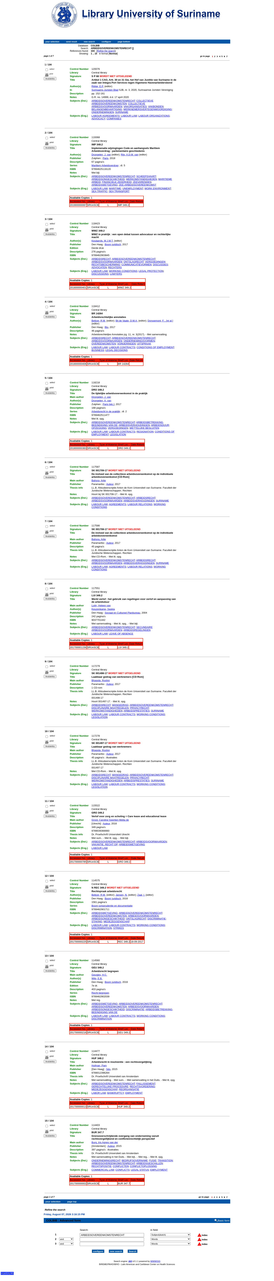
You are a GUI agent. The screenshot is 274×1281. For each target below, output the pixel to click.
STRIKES (118, 928)
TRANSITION (165, 1160)
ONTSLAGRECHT (133, 261)
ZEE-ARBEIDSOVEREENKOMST (137, 184)
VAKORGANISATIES (135, 106)
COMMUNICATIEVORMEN (137, 264)
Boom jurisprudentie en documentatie (112, 905)
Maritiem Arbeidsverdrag (105, 165)
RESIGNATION (145, 431)
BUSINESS (98, 350)
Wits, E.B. (97, 978)
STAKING (97, 921)
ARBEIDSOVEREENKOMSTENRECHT (113, 100)
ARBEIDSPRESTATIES (137, 710)
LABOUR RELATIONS (139, 504)
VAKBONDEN (155, 106)
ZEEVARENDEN (142, 182)
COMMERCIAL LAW (103, 1169)
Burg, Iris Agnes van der (105, 1142)
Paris (105, 158)
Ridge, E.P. (98, 86)
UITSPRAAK (144, 343)
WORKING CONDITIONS (123, 271)
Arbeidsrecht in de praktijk (106, 411)
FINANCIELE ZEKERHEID (117, 182)
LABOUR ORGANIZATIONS (154, 115)
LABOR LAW (99, 1093)
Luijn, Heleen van (101, 605)
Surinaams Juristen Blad (105, 89)
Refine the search (106, 51)
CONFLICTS (122, 1169)
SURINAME (121, 112)
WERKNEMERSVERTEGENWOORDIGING (147, 109)
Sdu (108, 1069)
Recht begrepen (100, 992)
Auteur (109, 484)
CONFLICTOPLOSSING (143, 1166)
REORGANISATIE (129, 1089)
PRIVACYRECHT (139, 707)
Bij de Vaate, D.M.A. (127, 320)
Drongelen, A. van (101, 400)
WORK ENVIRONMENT (157, 188)
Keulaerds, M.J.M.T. (102, 240)
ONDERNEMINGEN (103, 112)
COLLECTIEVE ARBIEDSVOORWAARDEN (118, 105)
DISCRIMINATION (102, 928)
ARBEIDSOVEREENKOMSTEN (109, 915)
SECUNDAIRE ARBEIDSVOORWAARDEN (122, 628)
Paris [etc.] (108, 404)
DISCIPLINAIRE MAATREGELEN (110, 707)
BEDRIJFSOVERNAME (135, 1160)
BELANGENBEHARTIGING (107, 109)
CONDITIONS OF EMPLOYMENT (155, 347)
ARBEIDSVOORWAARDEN (107, 261)
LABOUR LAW (129, 115)
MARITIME (115, 188)
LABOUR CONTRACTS (122, 347)
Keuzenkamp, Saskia (103, 609)
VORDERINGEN (126, 343)
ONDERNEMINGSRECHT (106, 1160)
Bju (106, 327)
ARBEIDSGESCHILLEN (149, 1163)
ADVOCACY (98, 118)
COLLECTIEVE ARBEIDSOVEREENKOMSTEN (122, 102)
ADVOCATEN (99, 267)
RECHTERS (115, 267)
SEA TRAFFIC (100, 191)
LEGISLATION (118, 434)
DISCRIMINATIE (156, 918)
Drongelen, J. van (101, 154)
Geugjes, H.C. (99, 974)
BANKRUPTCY (115, 1093)
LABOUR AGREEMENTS (105, 115)
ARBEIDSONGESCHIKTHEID (108, 179)
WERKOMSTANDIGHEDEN (141, 179)
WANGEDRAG (120, 705)
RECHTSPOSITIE (102, 1166)
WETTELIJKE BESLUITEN (144, 428)
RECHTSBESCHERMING (106, 264)
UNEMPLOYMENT (133, 188)
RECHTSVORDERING (142, 1086)
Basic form (223, 1220)
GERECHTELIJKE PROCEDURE (110, 1086)
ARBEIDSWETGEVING (105, 184)
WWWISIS (155, 1261)
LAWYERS (116, 273)
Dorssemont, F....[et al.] (160, 320)
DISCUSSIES (160, 264)
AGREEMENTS (117, 504)
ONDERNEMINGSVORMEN (139, 340)
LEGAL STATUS (140, 1169)
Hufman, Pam (99, 1065)
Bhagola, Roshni (101, 680)
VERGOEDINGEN (155, 261)
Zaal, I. (141, 894)
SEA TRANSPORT (119, 191)
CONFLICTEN (121, 1166)
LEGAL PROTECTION (151, 271)
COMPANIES (114, 118)
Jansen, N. (121, 894)
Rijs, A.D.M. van (129, 154)
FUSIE (152, 1160)
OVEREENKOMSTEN (104, 343)
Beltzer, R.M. (99, 320)
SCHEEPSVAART (146, 176)
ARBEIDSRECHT (101, 258)
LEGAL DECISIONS (116, 350)
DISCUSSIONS (100, 273)
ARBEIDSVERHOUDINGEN (134, 425)
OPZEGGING (99, 428)
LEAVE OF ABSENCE (121, 633)
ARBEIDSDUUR (160, 425)
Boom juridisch (113, 244)
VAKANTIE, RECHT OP (105, 844)
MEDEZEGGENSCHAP (117, 921)
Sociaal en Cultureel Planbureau (122, 612)
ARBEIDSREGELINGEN (137, 630)
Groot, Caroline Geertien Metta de (110, 819)
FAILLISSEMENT (145, 1083)
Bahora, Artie (99, 480)
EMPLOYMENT (134, 1093)
